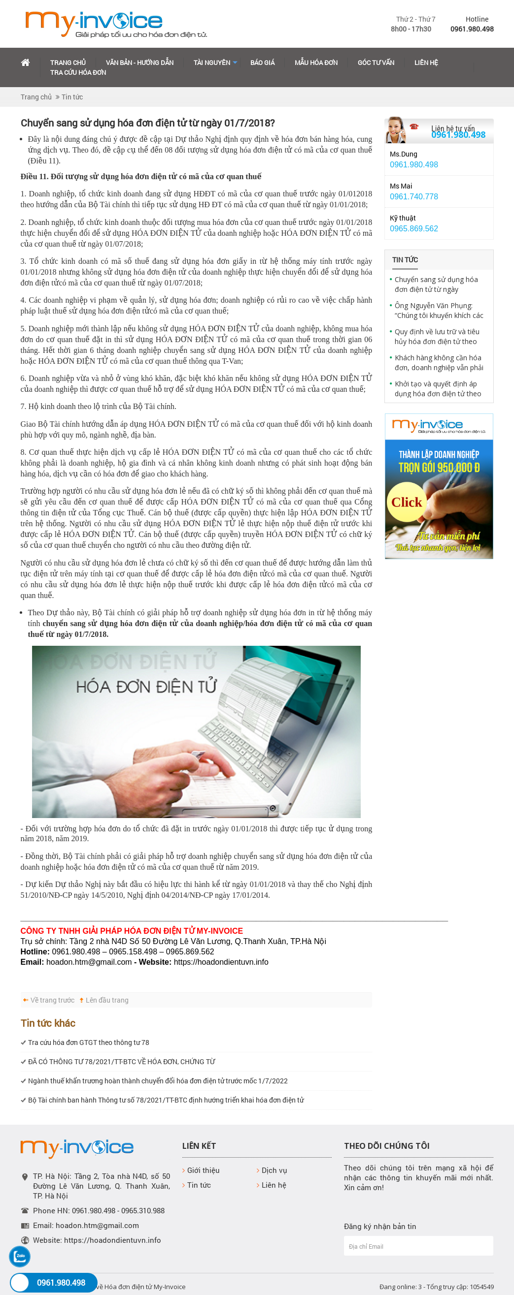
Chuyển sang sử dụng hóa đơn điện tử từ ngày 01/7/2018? (436, 284)
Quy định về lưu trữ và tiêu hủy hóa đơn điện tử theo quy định (437, 337)
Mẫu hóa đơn (316, 62)
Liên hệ (426, 62)
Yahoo (472, 153)
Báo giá (262, 62)
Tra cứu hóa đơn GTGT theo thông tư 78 (88, 1042)
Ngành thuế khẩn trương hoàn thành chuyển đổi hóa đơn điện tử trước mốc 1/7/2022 (158, 1080)
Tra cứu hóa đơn (78, 72)
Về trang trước (52, 1000)
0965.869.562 (414, 228)
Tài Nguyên (212, 62)
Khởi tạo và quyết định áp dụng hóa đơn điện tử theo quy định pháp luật (438, 389)
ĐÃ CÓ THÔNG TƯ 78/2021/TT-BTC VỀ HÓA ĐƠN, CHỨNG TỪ (121, 1061)
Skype (472, 163)
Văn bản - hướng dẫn (139, 62)
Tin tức (72, 96)
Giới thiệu (201, 1170)
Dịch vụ (272, 1170)
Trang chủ (68, 62)
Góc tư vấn (376, 62)
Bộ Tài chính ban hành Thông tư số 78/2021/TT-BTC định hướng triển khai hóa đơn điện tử (166, 1100)
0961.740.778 (414, 196)
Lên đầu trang (107, 1000)
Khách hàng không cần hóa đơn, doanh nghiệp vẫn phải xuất (439, 363)
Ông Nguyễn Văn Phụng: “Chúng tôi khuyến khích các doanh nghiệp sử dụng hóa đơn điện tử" (439, 310)
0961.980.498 (458, 134)
